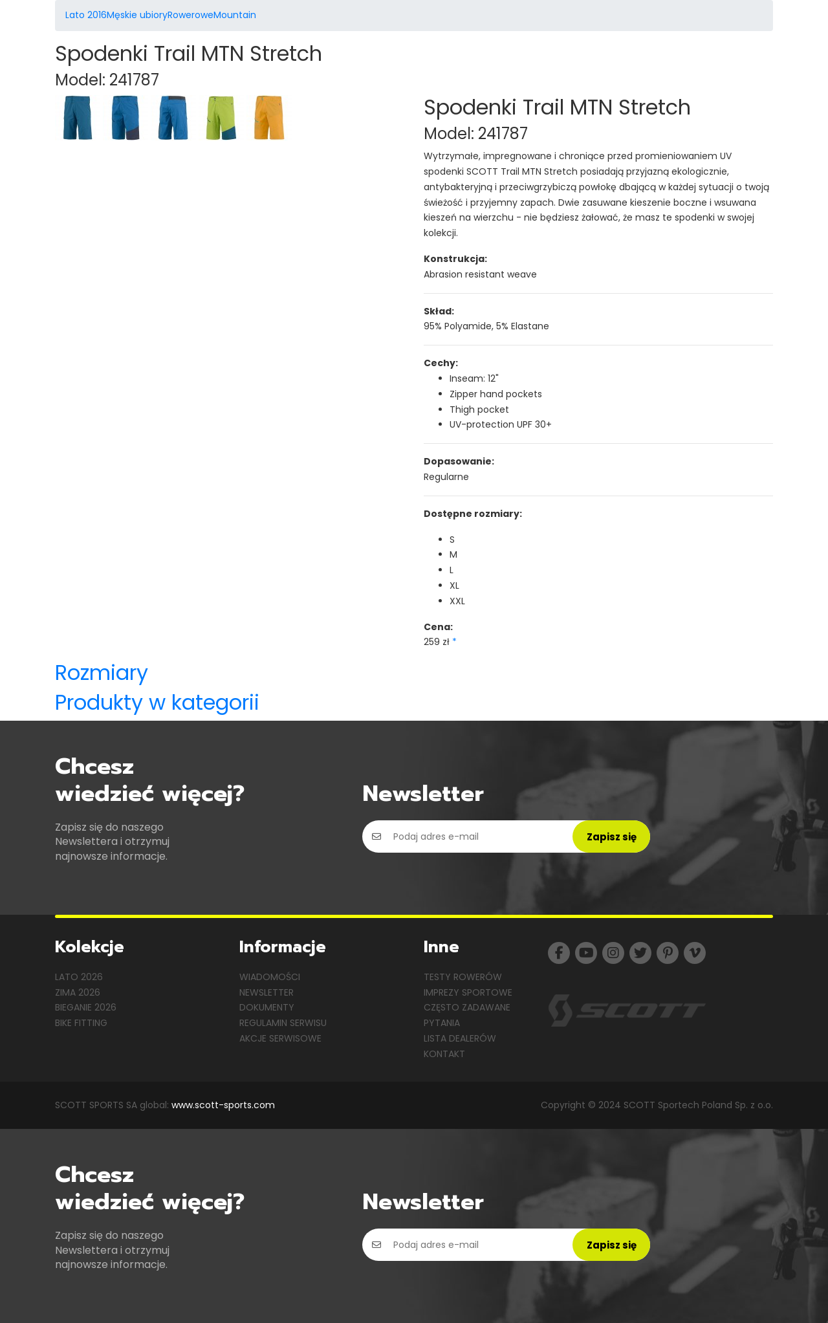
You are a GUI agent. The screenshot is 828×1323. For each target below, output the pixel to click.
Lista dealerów (460, 1038)
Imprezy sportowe (468, 992)
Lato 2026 (79, 976)
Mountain (234, 14)
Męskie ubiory (137, 14)
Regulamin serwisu (283, 1022)
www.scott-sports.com (223, 1105)
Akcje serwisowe (280, 1038)
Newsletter (266, 992)
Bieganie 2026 (85, 1007)
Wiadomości (269, 976)
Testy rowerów (463, 976)
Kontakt (444, 1053)
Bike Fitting (81, 1022)
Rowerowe (190, 14)
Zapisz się (612, 837)
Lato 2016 (86, 14)
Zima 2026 (77, 992)
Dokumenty (266, 1007)
